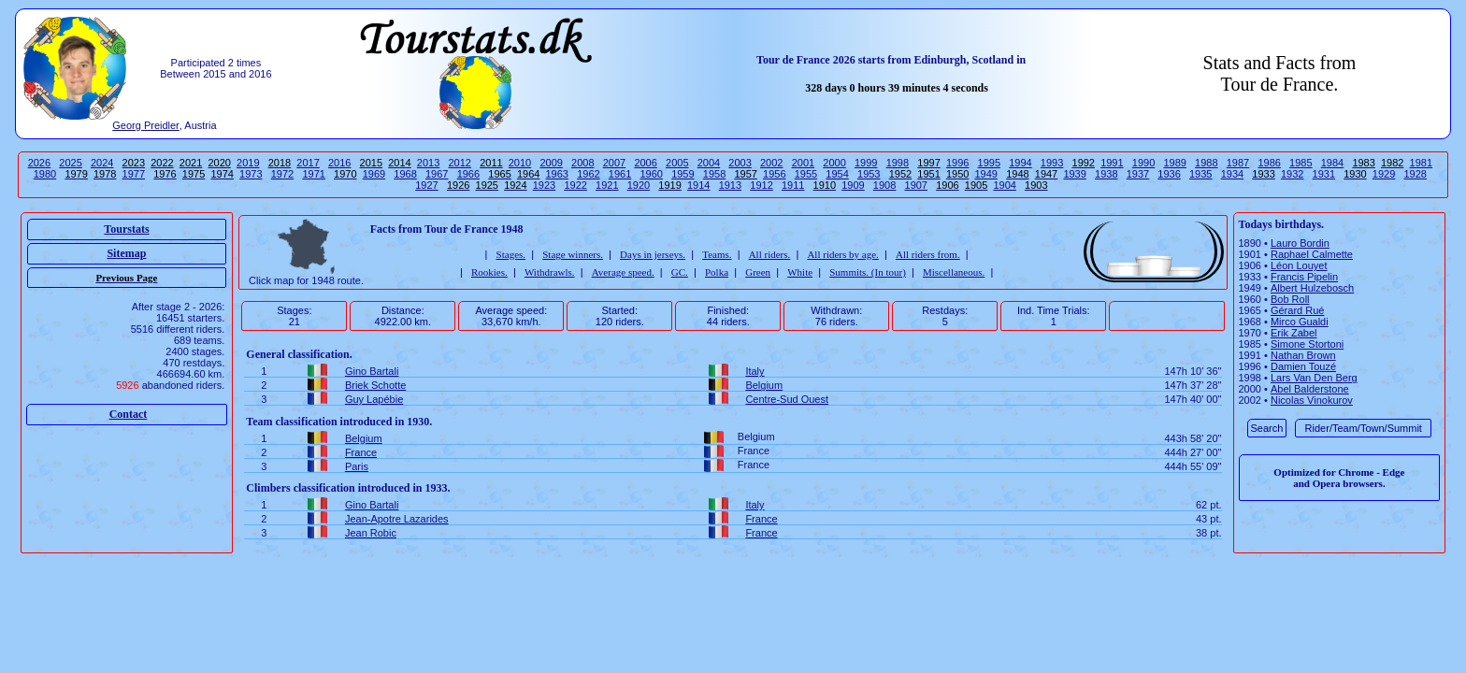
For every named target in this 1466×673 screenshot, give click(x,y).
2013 (428, 162)
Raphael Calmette (1312, 254)
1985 (1300, 162)
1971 (313, 173)
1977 (133, 173)
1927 (426, 185)
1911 (793, 185)
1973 (250, 173)
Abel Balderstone (1310, 388)
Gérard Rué (1297, 310)
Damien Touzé (1303, 366)
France (361, 452)
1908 (884, 185)
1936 (1168, 173)
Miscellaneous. (954, 272)
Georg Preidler (146, 125)
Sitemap (126, 253)
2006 (645, 162)
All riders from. (928, 254)
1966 (468, 173)
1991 (1111, 162)
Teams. (716, 254)
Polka (716, 272)
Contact (128, 414)
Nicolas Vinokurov (1312, 400)
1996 (957, 162)
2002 (771, 162)
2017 (307, 162)
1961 (620, 173)
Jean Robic (370, 532)
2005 (677, 162)
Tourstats (126, 229)
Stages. (510, 254)
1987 (1238, 162)
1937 (1138, 173)
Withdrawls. (550, 272)
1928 (1415, 173)
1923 (544, 185)
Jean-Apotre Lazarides (397, 518)
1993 (1052, 162)
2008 (582, 162)
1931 (1324, 173)
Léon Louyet (1299, 265)
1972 (282, 173)
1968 (405, 173)
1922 (575, 185)
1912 (761, 185)
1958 (714, 173)
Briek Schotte (375, 385)
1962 (588, 173)
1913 (730, 185)
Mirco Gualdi (1300, 321)
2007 (614, 162)
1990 (1143, 162)
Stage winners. (572, 254)
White (799, 272)
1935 (1200, 173)
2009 (550, 162)
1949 (986, 173)
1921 (607, 185)
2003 (739, 162)
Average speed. (623, 272)
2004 (708, 162)
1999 (866, 162)
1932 (1292, 173)
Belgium (764, 385)
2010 (520, 162)
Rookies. (489, 272)
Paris (356, 466)
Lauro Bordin (1300, 243)
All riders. (770, 254)
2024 (102, 162)
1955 (806, 173)
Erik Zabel (1294, 332)
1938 (1106, 173)
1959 (682, 173)
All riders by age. (842, 254)
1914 (698, 185)
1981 (1421, 162)
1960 (651, 173)
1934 (1232, 173)
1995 (989, 162)
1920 (638, 185)
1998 (897, 162)
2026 (39, 162)
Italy (754, 371)
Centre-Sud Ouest (786, 399)
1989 (1174, 162)
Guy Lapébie (374, 399)
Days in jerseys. (652, 254)
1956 (774, 173)
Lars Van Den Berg (1314, 377)
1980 (45, 173)
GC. (679, 272)
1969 (374, 173)
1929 (1384, 173)
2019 (248, 162)
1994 (1020, 162)
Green (757, 272)
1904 (1004, 185)
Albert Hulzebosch (1312, 288)
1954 (837, 173)
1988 (1206, 162)
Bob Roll (1290, 299)
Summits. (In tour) (867, 272)
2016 (339, 162)
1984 (1332, 162)
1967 (436, 173)
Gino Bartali (371, 371)
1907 (916, 185)
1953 (868, 173)
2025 (70, 162)
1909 (852, 185)
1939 (1074, 173)
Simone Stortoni (1307, 344)
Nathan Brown (1303, 355)
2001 (803, 162)
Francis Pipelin (1304, 276)
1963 (557, 173)
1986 (1269, 162)
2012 (459, 162)
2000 (834, 162)
